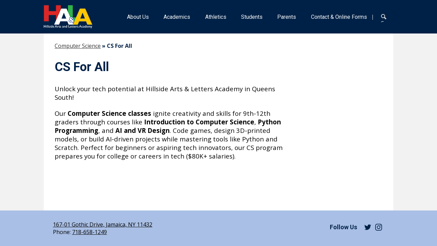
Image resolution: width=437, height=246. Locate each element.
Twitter (367, 227)
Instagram (378, 227)
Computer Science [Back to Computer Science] (78, 46)
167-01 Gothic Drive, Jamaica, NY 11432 (102, 224)
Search (385, 18)
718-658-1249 (89, 232)
